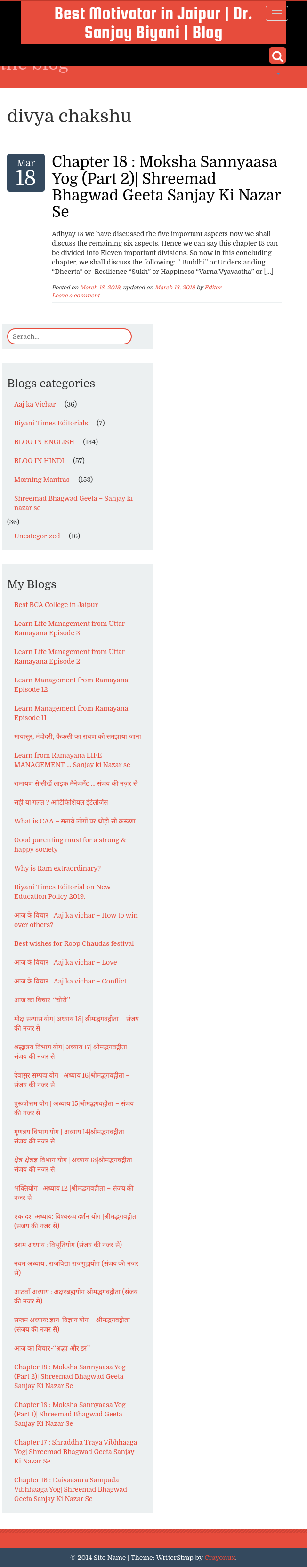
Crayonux (219, 1557)
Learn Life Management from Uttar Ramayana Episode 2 (69, 656)
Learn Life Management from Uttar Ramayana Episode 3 (69, 628)
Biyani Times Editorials (51, 423)
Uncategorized (37, 536)
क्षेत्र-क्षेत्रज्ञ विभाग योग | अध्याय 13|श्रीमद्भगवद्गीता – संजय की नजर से (76, 1164)
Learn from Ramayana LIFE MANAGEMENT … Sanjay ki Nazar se (72, 760)
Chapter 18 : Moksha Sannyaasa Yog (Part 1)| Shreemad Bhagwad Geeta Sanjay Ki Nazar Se (70, 1414)
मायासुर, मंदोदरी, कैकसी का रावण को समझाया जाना (77, 736)
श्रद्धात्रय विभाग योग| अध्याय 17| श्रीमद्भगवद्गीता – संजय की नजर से (73, 1051)
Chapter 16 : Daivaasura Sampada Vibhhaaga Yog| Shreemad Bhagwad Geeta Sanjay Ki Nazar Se (70, 1489)
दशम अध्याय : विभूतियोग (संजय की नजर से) (68, 1244)
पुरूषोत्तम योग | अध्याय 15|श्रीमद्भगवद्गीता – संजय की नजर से (74, 1108)
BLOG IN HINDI (39, 460)
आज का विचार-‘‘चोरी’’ (42, 1000)
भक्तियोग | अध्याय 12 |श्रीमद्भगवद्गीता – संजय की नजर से (74, 1192)
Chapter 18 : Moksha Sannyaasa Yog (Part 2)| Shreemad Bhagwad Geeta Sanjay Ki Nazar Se (166, 187)
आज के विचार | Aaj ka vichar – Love (65, 962)
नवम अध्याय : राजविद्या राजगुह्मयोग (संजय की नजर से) (76, 1268)
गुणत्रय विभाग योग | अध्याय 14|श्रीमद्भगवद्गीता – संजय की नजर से (72, 1136)
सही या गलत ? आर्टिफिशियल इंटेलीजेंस (61, 802)
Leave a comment (75, 295)
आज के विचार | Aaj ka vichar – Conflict (70, 981)
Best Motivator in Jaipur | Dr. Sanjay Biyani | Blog (153, 22)
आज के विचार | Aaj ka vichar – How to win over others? (76, 919)
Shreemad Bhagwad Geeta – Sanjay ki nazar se (73, 503)
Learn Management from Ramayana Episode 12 (71, 684)
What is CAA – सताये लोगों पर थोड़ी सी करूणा (75, 821)
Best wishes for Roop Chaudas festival (74, 943)
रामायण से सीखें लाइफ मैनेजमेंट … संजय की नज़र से (75, 783)
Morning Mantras (42, 479)
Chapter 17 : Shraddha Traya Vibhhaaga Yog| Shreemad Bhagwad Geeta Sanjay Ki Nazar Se (75, 1452)
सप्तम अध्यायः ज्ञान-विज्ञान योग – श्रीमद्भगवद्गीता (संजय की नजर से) (72, 1324)
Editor (212, 287)
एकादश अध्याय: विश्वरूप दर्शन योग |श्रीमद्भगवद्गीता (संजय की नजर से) (76, 1221)
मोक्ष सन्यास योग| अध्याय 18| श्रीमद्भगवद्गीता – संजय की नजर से (76, 1023)
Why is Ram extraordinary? (57, 868)
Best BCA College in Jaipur (56, 604)
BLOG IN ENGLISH (44, 442)
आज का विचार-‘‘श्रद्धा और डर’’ (52, 1348)
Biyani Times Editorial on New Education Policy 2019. (62, 891)
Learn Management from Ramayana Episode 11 (71, 712)
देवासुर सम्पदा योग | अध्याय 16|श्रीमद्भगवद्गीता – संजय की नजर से (72, 1079)
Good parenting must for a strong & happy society (70, 844)
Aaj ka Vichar (35, 404)
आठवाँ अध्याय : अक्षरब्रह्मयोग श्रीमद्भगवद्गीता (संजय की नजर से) (75, 1296)
